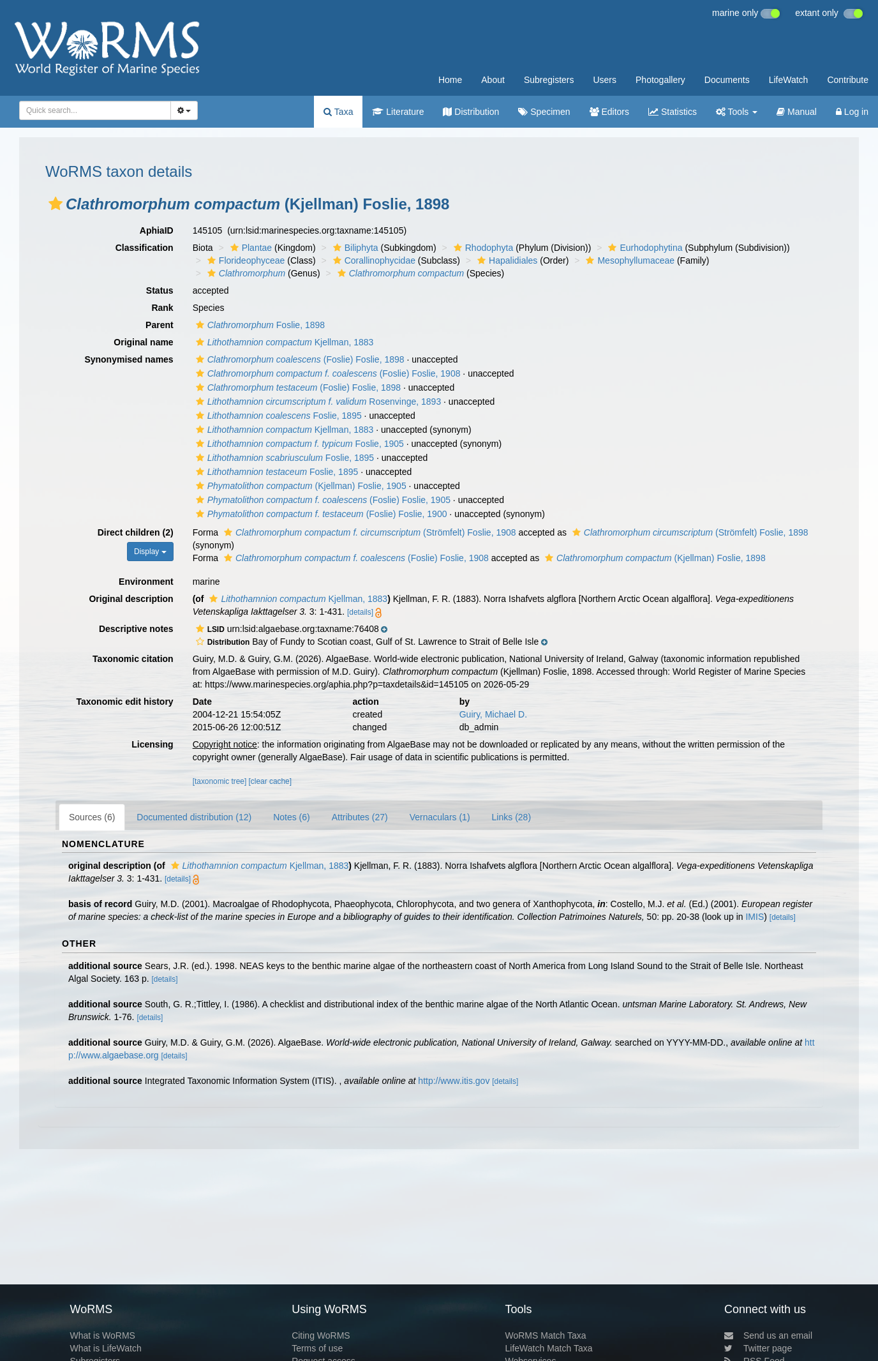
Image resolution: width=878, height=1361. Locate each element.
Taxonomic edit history (124, 701)
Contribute (847, 80)
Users (604, 80)
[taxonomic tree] (220, 781)
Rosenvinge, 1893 (317, 401)
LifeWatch (788, 80)
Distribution (471, 112)
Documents (727, 80)
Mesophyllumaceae (628, 260)
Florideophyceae (244, 260)
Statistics (672, 112)
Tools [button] (736, 112)
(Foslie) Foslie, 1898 (299, 359)
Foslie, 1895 (277, 415)
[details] (360, 612)
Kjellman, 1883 (283, 342)
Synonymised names (128, 359)
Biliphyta (354, 248)
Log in (852, 112)
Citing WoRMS (321, 1335)
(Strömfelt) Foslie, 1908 (368, 532)
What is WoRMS (102, 1335)
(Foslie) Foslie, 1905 (321, 500)
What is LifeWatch (105, 1348)
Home (450, 80)
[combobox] (95, 110)
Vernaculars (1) (440, 817)
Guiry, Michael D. (493, 714)
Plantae (249, 248)
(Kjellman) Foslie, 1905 (299, 486)
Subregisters (549, 80)
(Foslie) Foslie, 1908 (327, 373)
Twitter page (758, 1348)
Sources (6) (92, 817)
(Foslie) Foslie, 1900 (320, 514)
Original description (131, 599)
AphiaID (157, 230)
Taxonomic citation (133, 659)
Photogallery (660, 80)
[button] (55, 203)
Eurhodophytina (643, 248)
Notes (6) (291, 817)
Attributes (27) (360, 817)
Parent (159, 325)
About (493, 80)
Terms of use (317, 1348)
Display (150, 551)
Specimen (544, 112)
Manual (797, 112)
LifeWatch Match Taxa (549, 1348)
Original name (143, 342)
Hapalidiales (505, 260)
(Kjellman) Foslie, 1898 (654, 558)
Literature (398, 112)
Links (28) (511, 817)
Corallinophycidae (372, 260)
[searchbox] (91, 110)
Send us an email (768, 1335)
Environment (146, 581)
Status (160, 290)
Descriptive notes (136, 629)
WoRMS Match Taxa (545, 1335)
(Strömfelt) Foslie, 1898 (688, 532)
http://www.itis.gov (453, 1081)
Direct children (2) (136, 532)
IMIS (754, 917)
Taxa (338, 112)
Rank (162, 308)
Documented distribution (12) (194, 817)
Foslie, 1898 (259, 325)
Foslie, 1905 (298, 444)
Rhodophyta (482, 248)
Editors (609, 112)
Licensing (152, 744)
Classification (144, 248)
